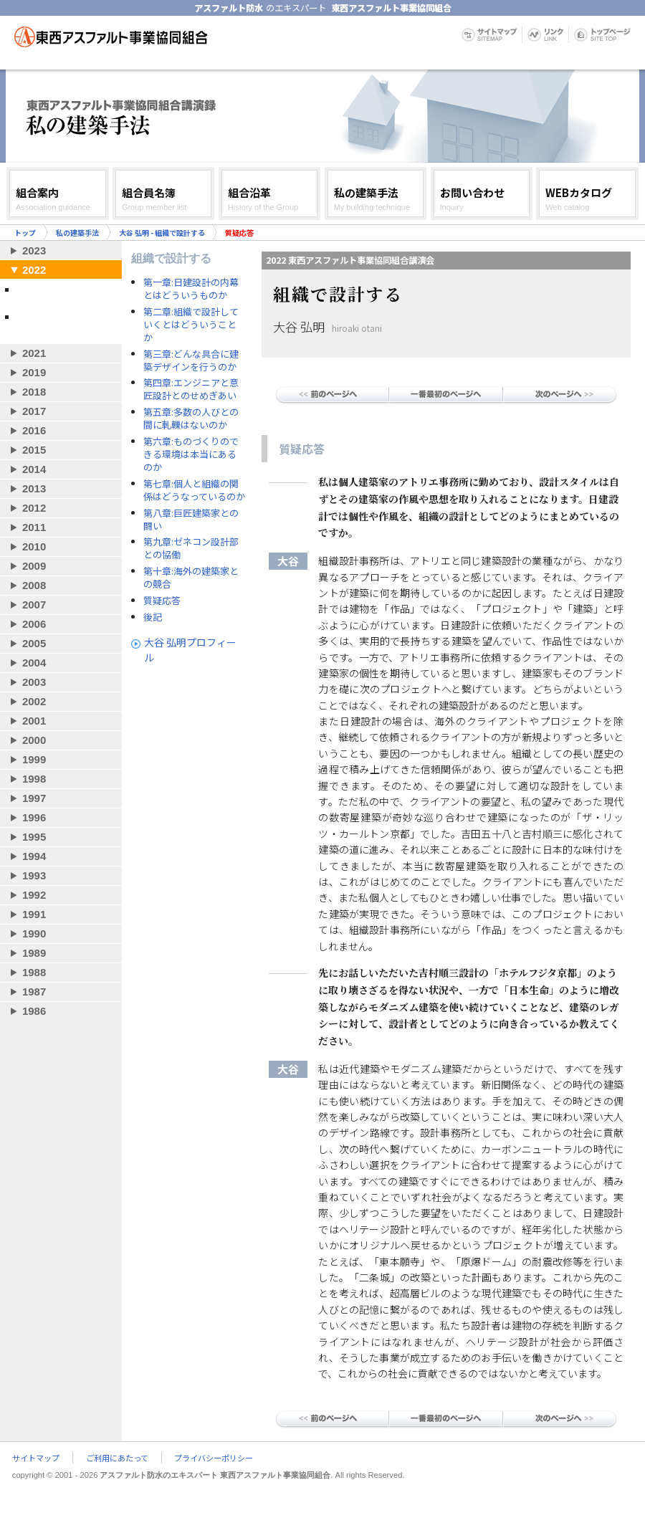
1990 (34, 933)
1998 (34, 779)
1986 (34, 1011)
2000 (34, 740)
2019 (34, 372)
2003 (34, 682)
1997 (34, 798)
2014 (34, 469)
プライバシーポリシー (213, 1457)
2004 (34, 662)
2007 (34, 604)
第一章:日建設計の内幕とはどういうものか (191, 289)
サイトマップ (35, 1457)
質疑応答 (162, 600)
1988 (34, 972)
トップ (25, 232)
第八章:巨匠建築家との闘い (191, 520)
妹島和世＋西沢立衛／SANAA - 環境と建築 (59, 322)
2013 (34, 488)
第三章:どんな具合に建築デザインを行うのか (191, 360)
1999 (34, 759)
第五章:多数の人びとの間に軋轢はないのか (191, 418)
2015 (34, 450)
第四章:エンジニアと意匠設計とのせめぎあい (191, 389)
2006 (34, 624)
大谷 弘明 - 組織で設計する (162, 232)
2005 (34, 643)
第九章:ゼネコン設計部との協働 (191, 548)
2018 (34, 392)
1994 (34, 856)
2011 (34, 527)
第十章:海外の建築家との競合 (191, 578)
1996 (34, 817)
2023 (34, 250)
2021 (34, 353)
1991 (34, 914)
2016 (34, 430)
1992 (34, 895)
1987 (34, 991)
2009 (34, 566)
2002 (34, 701)
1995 (34, 837)
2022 (34, 270)
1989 (34, 953)
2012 (34, 508)
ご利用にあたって (117, 1457)
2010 (34, 546)
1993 (34, 875)
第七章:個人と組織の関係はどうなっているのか (194, 490)
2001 (34, 721)
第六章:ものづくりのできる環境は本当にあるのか (191, 454)
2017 (34, 411)
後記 (152, 617)
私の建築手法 (77, 232)
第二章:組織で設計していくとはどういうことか (191, 324)
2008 (34, 585)
